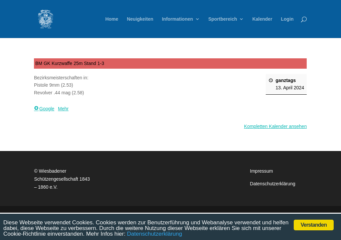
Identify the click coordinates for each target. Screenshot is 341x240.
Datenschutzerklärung (272, 183)
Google (44, 108)
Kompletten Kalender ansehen (275, 126)
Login (287, 19)
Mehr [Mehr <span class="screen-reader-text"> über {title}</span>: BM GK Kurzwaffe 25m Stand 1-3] (63, 108)
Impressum (261, 171)
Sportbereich (222, 19)
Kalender (262, 19)
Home (111, 19)
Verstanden (314, 225)
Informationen (177, 19)
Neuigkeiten (140, 19)
